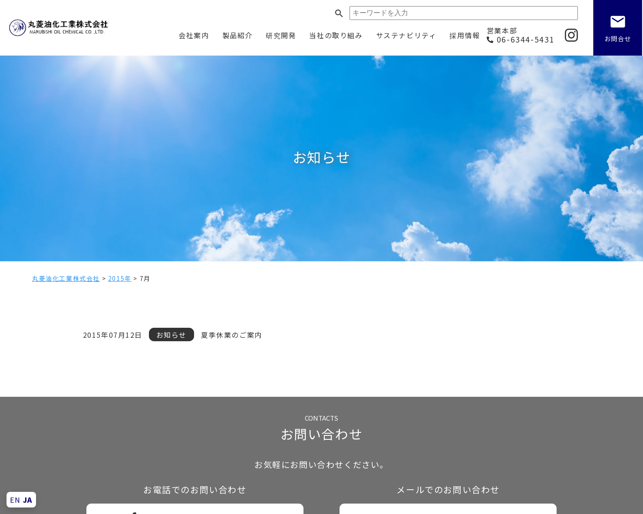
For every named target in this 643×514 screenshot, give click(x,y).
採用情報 (464, 35)
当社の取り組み (336, 35)
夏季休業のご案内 (231, 334)
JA (28, 499)
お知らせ (171, 334)
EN (15, 499)
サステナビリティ (406, 35)
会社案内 (193, 35)
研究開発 (281, 35)
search (339, 13)
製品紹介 (237, 35)
